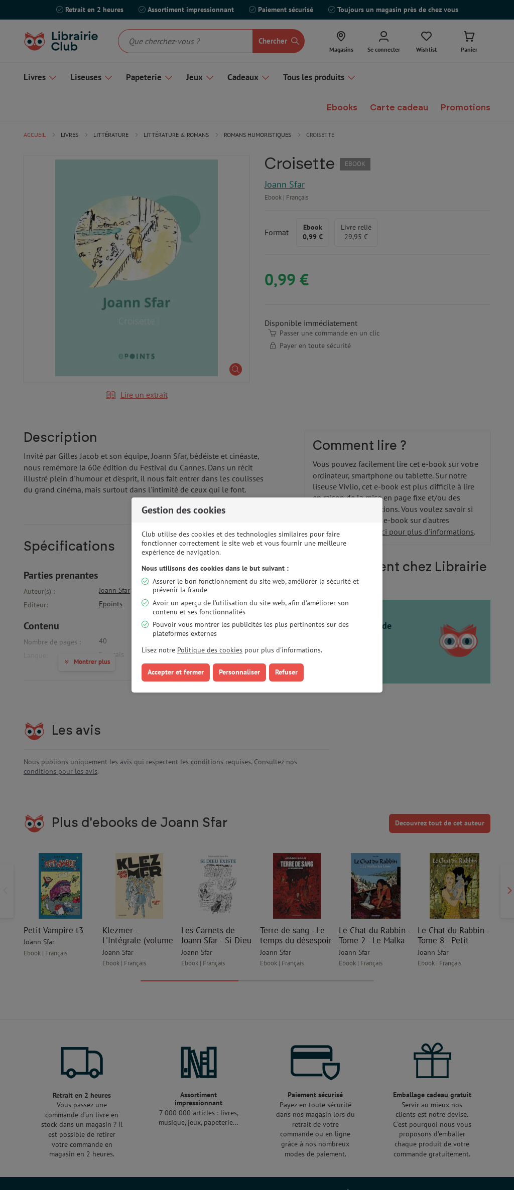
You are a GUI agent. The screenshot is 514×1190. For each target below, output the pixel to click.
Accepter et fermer (176, 671)
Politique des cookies (209, 649)
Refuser (286, 671)
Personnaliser (239, 671)
